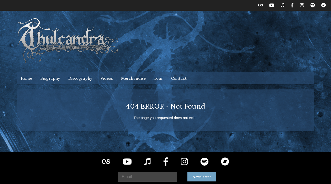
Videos (107, 78)
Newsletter (202, 177)
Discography (80, 78)
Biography (50, 78)
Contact (179, 78)
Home (26, 78)
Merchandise (133, 78)
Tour (158, 78)
